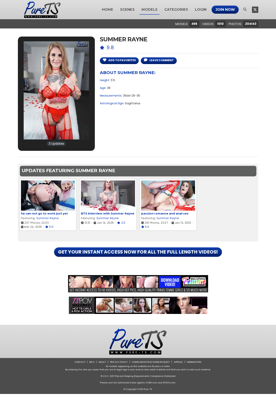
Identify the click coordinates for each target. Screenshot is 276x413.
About (101, 381)
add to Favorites (122, 60)
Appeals (179, 381)
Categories (176, 10)
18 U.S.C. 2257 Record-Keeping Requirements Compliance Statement (138, 395)
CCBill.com (151, 401)
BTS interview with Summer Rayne (107, 213)
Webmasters (196, 381)
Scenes (127, 10)
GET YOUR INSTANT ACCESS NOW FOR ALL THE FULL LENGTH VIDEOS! (138, 261)
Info (90, 381)
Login (201, 10)
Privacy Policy (118, 381)
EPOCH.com (169, 401)
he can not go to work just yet (44, 213)
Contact (77, 381)
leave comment (165, 60)
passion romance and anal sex (164, 213)
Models (150, 10)
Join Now (225, 10)
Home (107, 10)
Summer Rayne (47, 218)
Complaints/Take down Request (151, 381)
